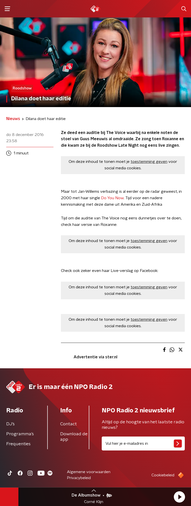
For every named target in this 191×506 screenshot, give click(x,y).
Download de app (74, 437)
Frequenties (18, 444)
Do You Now (112, 198)
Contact (68, 424)
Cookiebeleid (162, 475)
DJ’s (10, 424)
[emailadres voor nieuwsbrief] (143, 443)
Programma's (20, 434)
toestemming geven (149, 162)
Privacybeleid (79, 478)
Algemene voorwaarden (88, 472)
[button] (179, 497)
